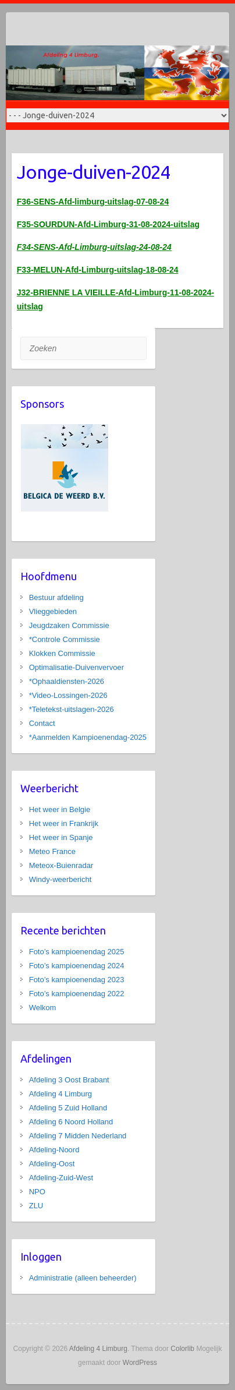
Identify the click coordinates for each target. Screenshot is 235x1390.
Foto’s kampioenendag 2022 (76, 993)
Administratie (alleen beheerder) (83, 1277)
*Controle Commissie (64, 639)
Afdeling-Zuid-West (61, 1177)
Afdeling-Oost (52, 1163)
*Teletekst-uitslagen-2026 (71, 709)
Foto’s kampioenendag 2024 (76, 965)
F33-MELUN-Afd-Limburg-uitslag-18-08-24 (98, 269)
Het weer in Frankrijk (63, 823)
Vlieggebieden (53, 611)
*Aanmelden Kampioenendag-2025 (88, 737)
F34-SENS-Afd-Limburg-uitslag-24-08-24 (94, 247)
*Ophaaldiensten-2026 (66, 681)
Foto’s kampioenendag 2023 (76, 979)
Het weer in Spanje (61, 837)
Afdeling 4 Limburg (60, 1093)
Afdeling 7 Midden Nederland (78, 1135)
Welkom (42, 1007)
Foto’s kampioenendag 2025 (76, 951)
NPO (37, 1191)
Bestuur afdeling (56, 597)
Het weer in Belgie (60, 809)
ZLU (36, 1205)
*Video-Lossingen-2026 (68, 695)
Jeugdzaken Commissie (69, 625)
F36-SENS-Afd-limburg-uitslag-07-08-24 (93, 201)
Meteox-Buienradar (61, 865)
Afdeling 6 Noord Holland (71, 1121)
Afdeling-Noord (54, 1149)
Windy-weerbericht (60, 879)
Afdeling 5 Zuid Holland (68, 1107)
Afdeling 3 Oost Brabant (69, 1079)
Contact (42, 723)
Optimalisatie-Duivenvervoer (76, 667)
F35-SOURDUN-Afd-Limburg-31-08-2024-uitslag (108, 224)
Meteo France (52, 851)
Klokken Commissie (62, 653)
